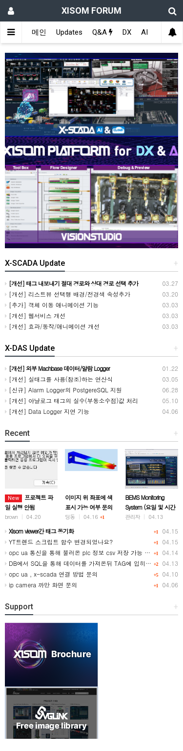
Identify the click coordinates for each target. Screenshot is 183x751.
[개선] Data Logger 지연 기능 (47, 411)
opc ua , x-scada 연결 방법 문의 (51, 574)
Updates (69, 32)
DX (126, 32)
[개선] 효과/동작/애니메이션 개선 (52, 326)
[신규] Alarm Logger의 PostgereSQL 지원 (63, 390)
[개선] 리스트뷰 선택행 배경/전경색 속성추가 (67, 294)
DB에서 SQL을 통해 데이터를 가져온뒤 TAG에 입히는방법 (84, 563)
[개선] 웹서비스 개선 (35, 315)
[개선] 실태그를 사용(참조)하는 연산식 (59, 379)
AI (144, 32)
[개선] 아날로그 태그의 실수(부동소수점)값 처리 (71, 400)
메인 (39, 32)
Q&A (102, 32)
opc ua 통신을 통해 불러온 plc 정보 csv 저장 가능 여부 (80, 552)
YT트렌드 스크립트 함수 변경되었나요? (59, 541)
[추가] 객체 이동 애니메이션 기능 (52, 304)
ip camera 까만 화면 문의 (41, 584)
